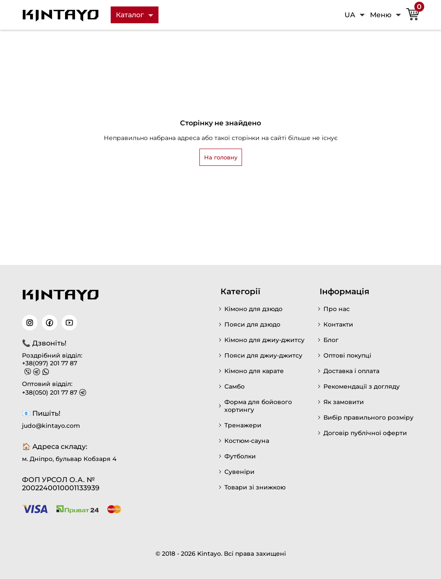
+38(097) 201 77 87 (49, 363)
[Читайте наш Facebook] (49, 322)
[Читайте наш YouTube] (69, 322)
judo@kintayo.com (51, 426)
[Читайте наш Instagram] (29, 322)
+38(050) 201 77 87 (49, 392)
